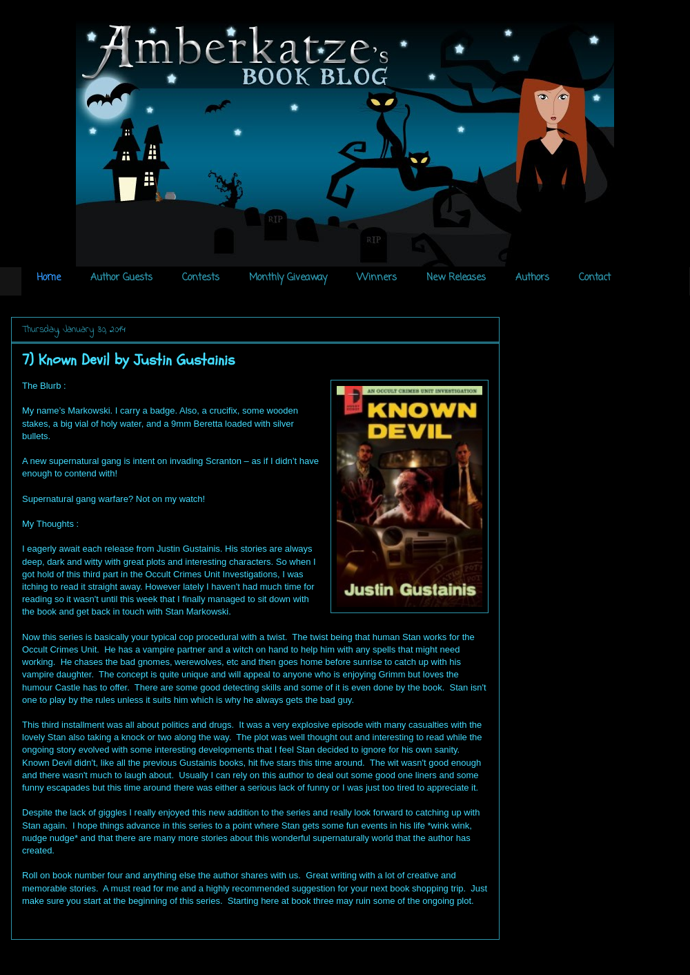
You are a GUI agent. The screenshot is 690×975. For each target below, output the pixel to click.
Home (49, 278)
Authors (532, 278)
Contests (200, 278)
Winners (377, 278)
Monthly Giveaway (288, 278)
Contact (595, 278)
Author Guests (121, 278)
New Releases (456, 278)
